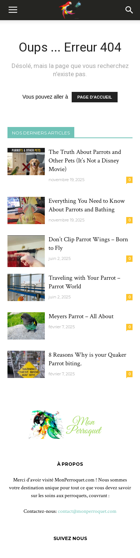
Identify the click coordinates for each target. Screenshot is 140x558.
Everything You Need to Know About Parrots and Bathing (87, 205)
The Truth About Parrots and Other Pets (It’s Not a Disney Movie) (85, 160)
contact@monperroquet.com (87, 511)
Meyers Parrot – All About (81, 316)
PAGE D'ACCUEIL (94, 97)
